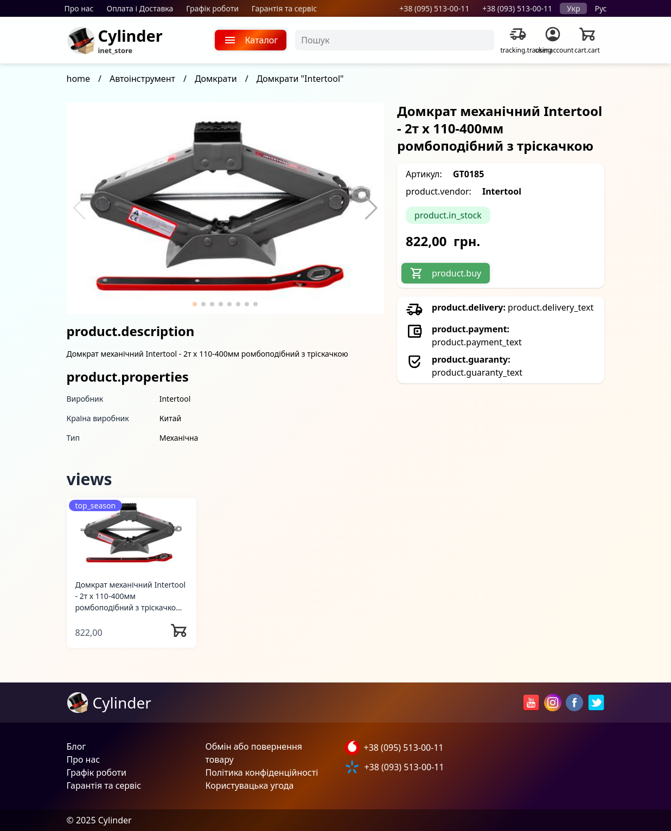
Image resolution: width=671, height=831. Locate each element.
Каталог (250, 40)
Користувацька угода (250, 785)
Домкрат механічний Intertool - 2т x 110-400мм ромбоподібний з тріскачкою (130, 596)
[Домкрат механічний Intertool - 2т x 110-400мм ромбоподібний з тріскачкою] (131, 534)
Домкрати (216, 79)
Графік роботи (212, 8)
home (79, 79)
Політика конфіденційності (262, 772)
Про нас (79, 8)
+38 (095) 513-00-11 (434, 8)
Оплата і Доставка (140, 8)
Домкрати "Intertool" (300, 79)
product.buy (445, 273)
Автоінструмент (142, 79)
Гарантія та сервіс (284, 8)
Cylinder (130, 35)
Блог (76, 746)
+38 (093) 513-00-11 (517, 8)
